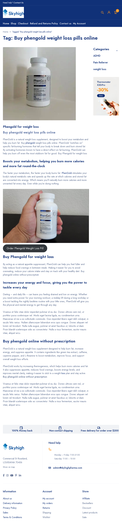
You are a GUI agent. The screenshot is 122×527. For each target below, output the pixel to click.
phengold (30, 143)
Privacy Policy (9, 508)
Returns (46, 508)
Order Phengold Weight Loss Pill (25, 248)
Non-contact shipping (61, 430)
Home (5, 31)
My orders (48, 503)
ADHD (96, 56)
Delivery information (12, 503)
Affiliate (86, 498)
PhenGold (67, 173)
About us (7, 498)
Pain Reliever (100, 62)
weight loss (99, 69)
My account (48, 498)
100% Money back (22, 430)
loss (63, 373)
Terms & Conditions (12, 517)
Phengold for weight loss (21, 126)
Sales (5, 512)
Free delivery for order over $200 (100, 430)
